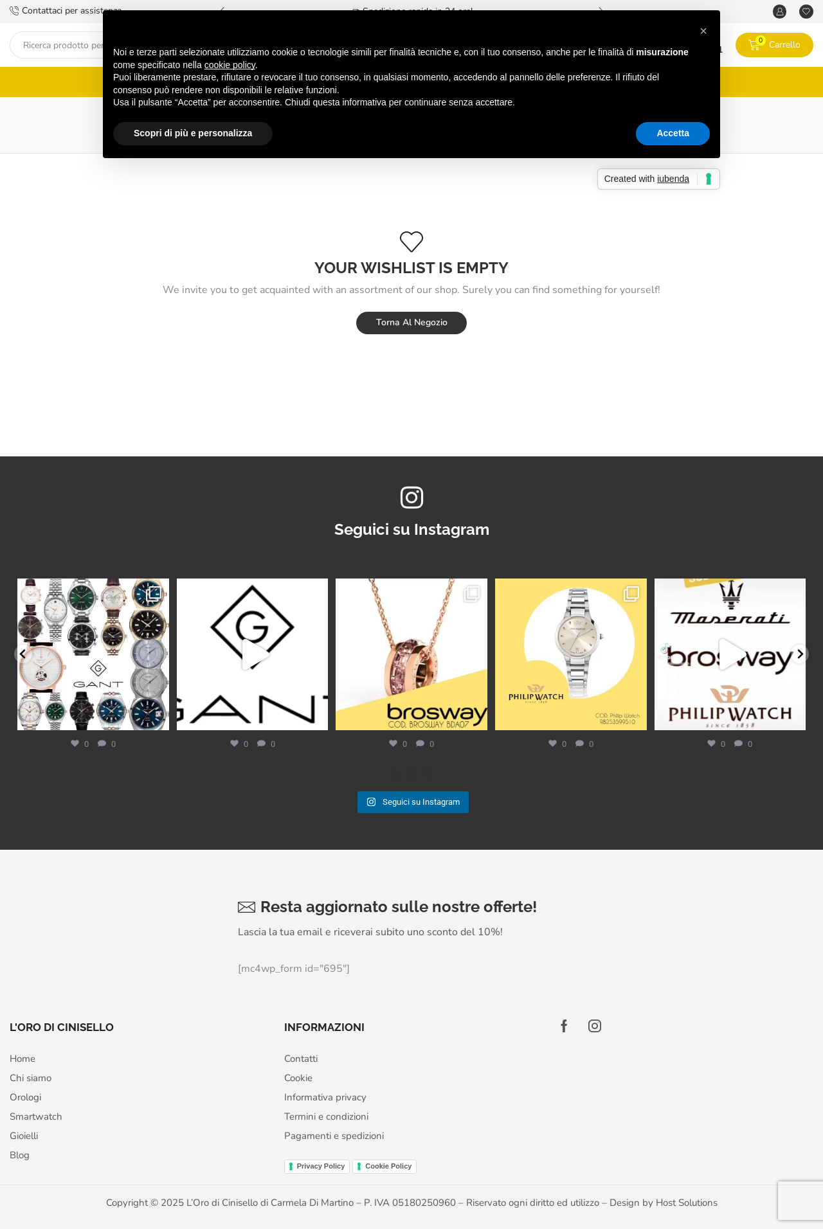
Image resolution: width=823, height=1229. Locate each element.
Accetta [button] (672, 133)
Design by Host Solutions (664, 1198)
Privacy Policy (321, 1162)
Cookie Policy (388, 1162)
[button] (703, 31)
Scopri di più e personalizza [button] (193, 133)
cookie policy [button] (229, 65)
